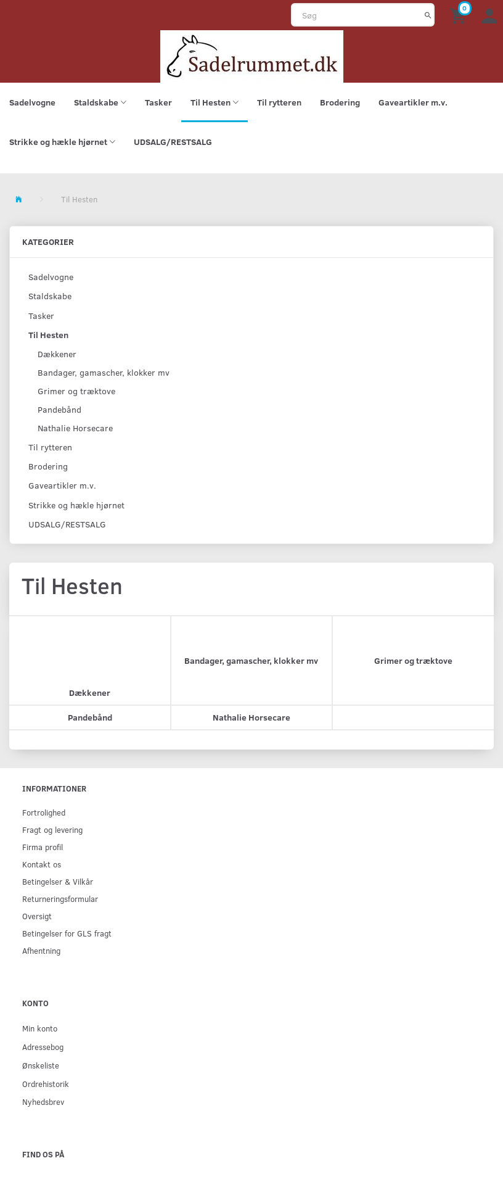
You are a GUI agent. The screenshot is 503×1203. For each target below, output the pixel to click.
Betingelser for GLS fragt (67, 933)
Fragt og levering (52, 829)
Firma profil (42, 846)
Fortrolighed (43, 812)
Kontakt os (41, 864)
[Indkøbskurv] (460, 15)
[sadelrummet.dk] (251, 55)
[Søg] (428, 15)
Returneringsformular (60, 898)
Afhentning (41, 950)
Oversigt (37, 916)
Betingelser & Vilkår (57, 881)
